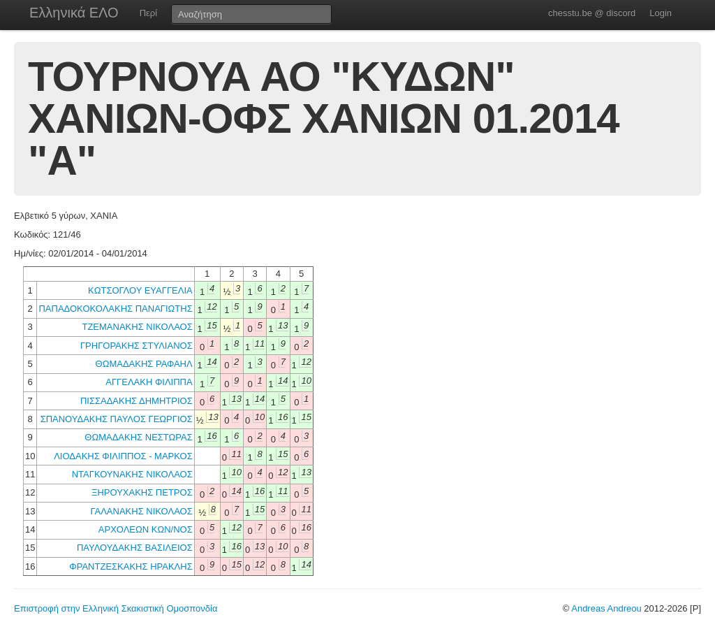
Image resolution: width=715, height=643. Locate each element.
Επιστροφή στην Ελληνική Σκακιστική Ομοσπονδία (115, 608)
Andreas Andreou (606, 608)
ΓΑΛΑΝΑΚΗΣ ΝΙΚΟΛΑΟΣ (142, 511)
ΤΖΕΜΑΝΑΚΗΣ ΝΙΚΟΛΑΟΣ (137, 327)
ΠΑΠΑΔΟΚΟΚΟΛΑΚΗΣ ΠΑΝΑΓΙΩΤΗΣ (115, 308)
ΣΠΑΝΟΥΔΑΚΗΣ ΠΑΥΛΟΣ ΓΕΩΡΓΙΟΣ (116, 419)
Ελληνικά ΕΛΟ (74, 12)
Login (660, 13)
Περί (148, 13)
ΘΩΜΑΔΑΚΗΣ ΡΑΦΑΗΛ (144, 364)
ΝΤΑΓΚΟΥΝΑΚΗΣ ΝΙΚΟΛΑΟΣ (132, 474)
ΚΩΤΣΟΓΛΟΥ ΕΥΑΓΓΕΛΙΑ (140, 290)
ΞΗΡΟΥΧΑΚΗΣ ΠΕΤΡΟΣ (142, 492)
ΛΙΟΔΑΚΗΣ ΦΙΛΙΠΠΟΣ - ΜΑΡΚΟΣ (123, 456)
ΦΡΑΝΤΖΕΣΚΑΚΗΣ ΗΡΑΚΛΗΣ (130, 566)
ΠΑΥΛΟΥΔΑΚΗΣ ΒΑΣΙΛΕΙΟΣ (135, 547)
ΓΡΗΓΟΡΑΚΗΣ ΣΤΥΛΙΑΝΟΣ (136, 345)
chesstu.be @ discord (591, 13)
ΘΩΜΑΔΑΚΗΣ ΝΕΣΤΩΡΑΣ (138, 437)
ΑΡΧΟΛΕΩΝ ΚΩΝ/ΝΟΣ (145, 529)
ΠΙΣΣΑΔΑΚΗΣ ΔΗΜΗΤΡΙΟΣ (136, 401)
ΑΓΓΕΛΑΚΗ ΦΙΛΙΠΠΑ (148, 382)
